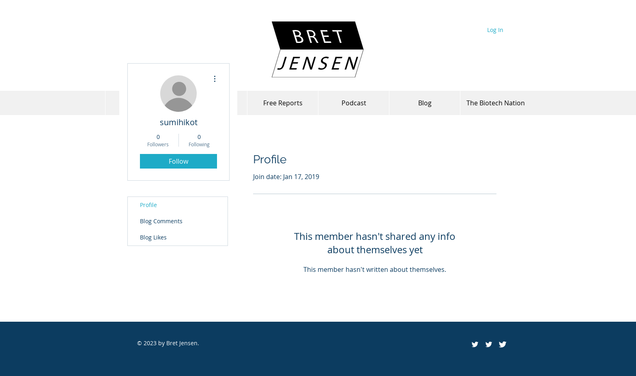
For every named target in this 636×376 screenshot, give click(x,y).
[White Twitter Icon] (488, 344)
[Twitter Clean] (502, 344)
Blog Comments (161, 221)
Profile (148, 205)
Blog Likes (153, 237)
